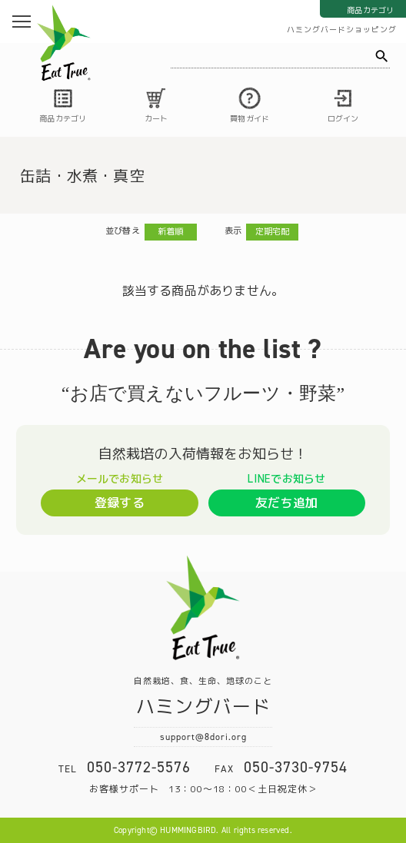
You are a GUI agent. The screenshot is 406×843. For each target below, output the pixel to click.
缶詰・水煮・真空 (82, 175)
